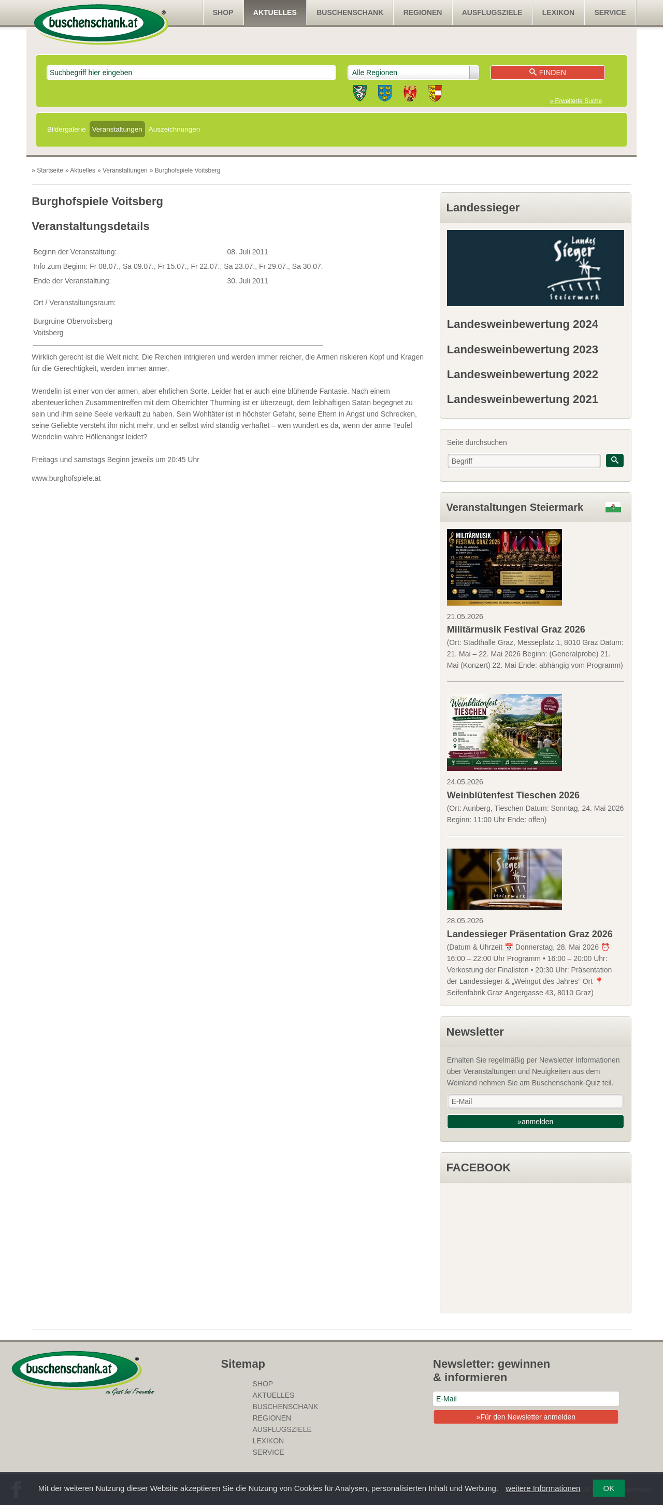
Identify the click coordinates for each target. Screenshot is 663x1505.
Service (610, 12)
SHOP (223, 12)
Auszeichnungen (174, 129)
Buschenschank (349, 12)
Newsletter (475, 1031)
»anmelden (535, 1121)
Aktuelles (275, 12)
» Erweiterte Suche (576, 101)
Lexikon (558, 12)
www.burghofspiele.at (66, 478)
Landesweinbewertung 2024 (522, 324)
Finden (547, 72)
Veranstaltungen (117, 129)
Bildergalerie (66, 129)
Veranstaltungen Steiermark (515, 507)
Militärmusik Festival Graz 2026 (516, 629)
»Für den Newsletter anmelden (526, 1417)
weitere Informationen (543, 1488)
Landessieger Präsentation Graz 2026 (530, 934)
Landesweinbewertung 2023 (522, 349)
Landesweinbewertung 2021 (522, 399)
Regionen (422, 12)
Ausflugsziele (492, 12)
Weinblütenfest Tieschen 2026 (513, 795)
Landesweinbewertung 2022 (522, 374)
